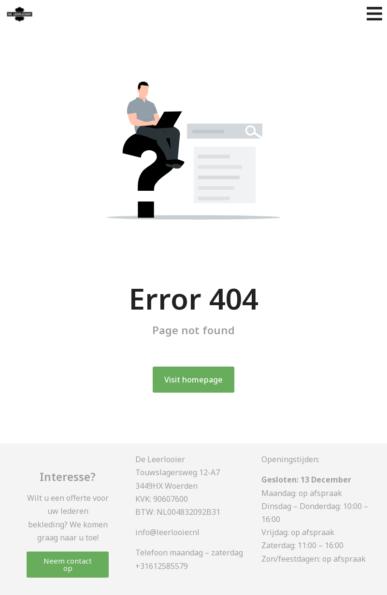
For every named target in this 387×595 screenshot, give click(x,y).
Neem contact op (67, 564)
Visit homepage (193, 379)
